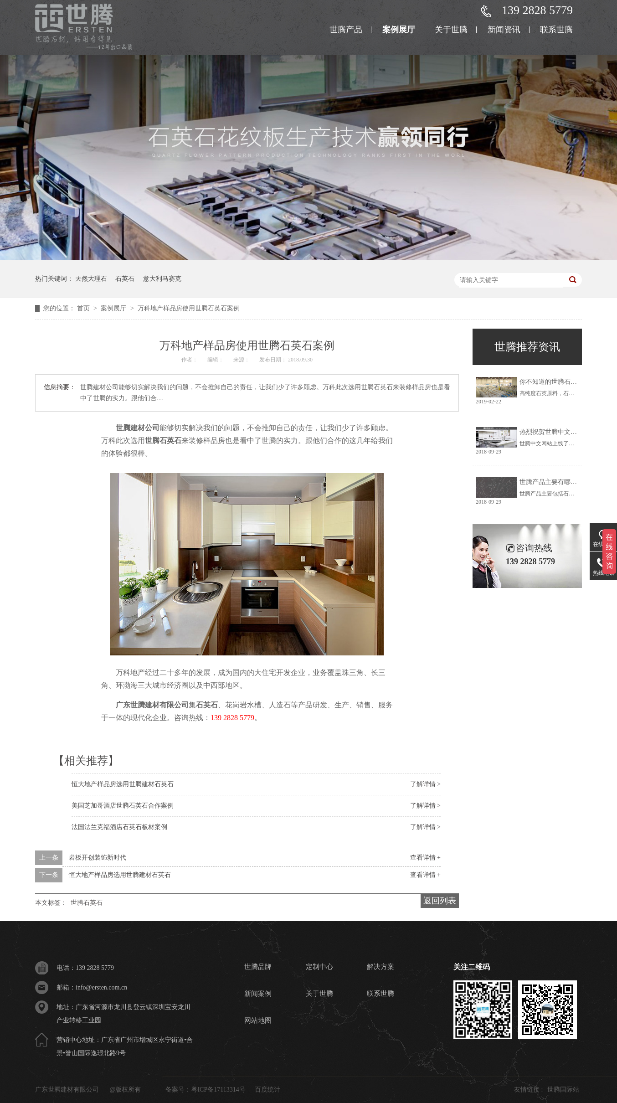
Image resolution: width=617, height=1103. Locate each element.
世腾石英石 (163, 440)
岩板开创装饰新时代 (97, 857)
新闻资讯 (504, 29)
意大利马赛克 (162, 278)
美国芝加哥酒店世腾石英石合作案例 (123, 805)
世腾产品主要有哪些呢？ (554, 482)
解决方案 (380, 966)
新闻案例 (258, 993)
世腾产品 (345, 29)
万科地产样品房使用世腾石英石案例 (189, 308)
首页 (84, 308)
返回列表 (439, 900)
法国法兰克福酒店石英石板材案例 (119, 827)
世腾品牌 (258, 966)
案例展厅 (398, 29)
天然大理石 (91, 278)
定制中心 (319, 966)
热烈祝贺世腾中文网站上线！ (560, 431)
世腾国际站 (563, 1089)
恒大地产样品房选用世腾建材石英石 (123, 784)
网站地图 (258, 1020)
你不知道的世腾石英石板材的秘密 (567, 381)
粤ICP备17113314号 (218, 1089)
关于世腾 (451, 29)
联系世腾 (556, 29)
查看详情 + (425, 857)
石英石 (124, 278)
